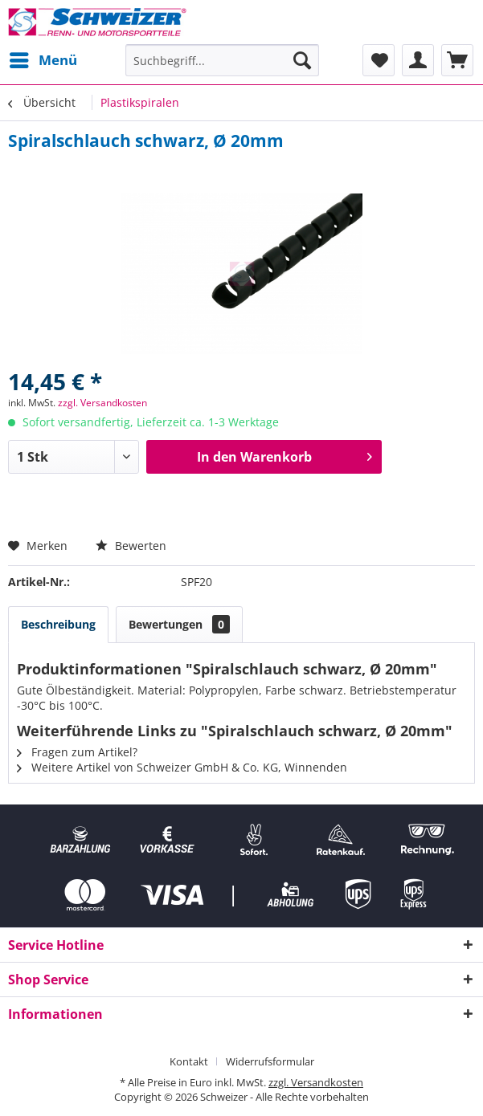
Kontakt (189, 1061)
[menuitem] (42, 60)
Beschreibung (58, 624)
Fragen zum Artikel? (77, 752)
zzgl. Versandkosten (102, 402)
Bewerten (131, 545)
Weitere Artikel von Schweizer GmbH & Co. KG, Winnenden (182, 767)
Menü (43, 58)
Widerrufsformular (270, 1061)
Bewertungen (179, 624)
